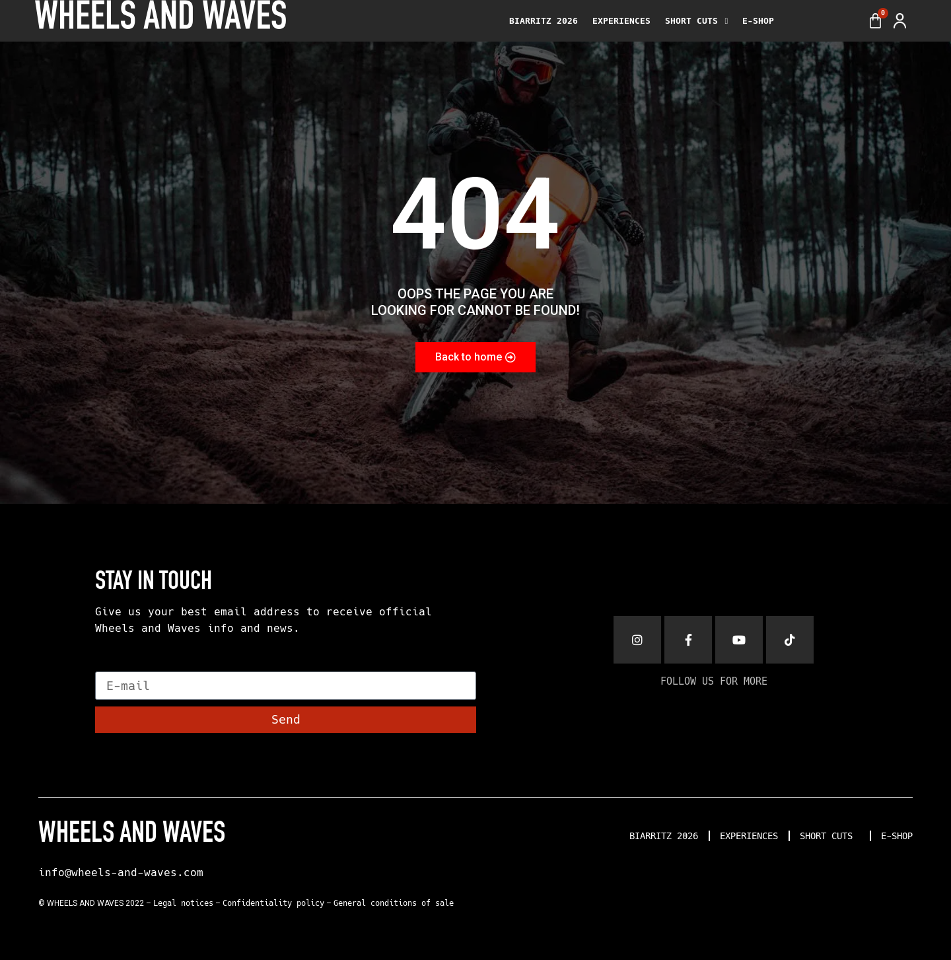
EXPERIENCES (621, 21)
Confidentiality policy (273, 903)
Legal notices (183, 903)
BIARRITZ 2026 (543, 21)
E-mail (117, 665)
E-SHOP (758, 21)
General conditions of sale (394, 903)
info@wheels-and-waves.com (120, 872)
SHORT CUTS (696, 21)
